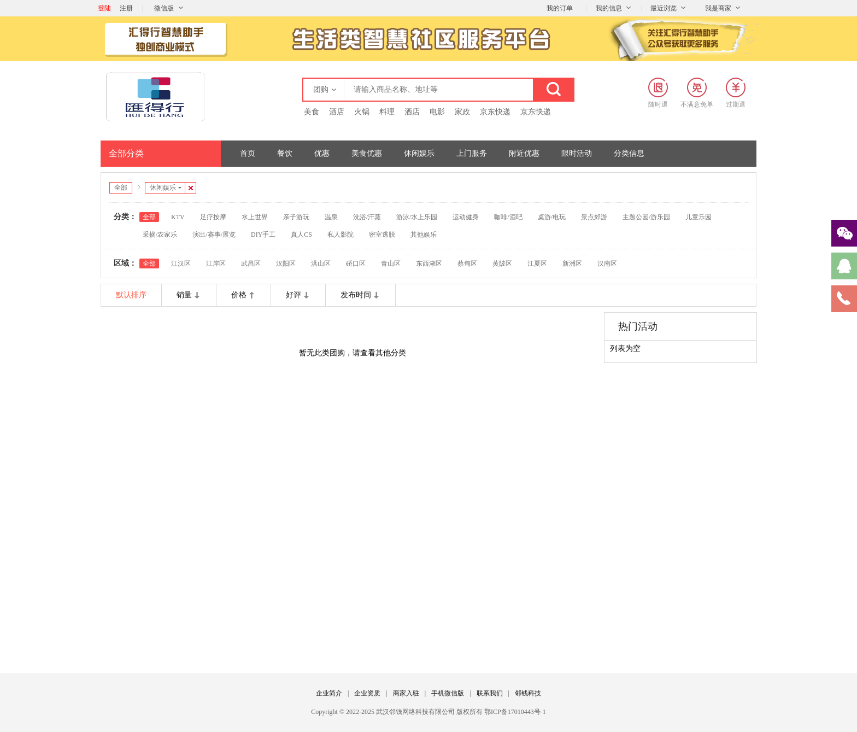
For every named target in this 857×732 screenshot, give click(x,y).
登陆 (104, 8)
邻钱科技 (528, 693)
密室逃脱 (382, 234)
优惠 (322, 153)
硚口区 (356, 263)
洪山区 (321, 263)
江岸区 (216, 263)
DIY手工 (263, 234)
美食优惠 (366, 153)
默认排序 (131, 295)
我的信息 (609, 8)
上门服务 (471, 153)
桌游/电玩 (552, 217)
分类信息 (629, 153)
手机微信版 (447, 693)
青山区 (391, 263)
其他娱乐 (423, 234)
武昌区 (251, 263)
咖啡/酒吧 (508, 217)
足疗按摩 (213, 217)
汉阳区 (286, 263)
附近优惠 (524, 153)
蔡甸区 (467, 263)
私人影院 (340, 234)
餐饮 (284, 153)
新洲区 (572, 263)
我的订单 (560, 8)
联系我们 (490, 693)
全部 (120, 187)
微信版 (164, 8)
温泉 (331, 217)
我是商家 (718, 8)
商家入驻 (406, 693)
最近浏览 (663, 8)
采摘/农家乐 (160, 234)
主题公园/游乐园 (646, 217)
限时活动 (576, 153)
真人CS (301, 234)
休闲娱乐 (419, 153)
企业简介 (329, 693)
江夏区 (537, 263)
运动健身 (466, 217)
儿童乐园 (698, 217)
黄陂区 (502, 263)
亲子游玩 (296, 217)
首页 (247, 153)
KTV (178, 217)
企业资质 (367, 693)
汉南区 (607, 263)
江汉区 (181, 263)
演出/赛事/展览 (214, 234)
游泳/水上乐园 (416, 217)
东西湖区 (429, 263)
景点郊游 (594, 217)
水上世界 (255, 217)
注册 (126, 8)
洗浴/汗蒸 (367, 217)
